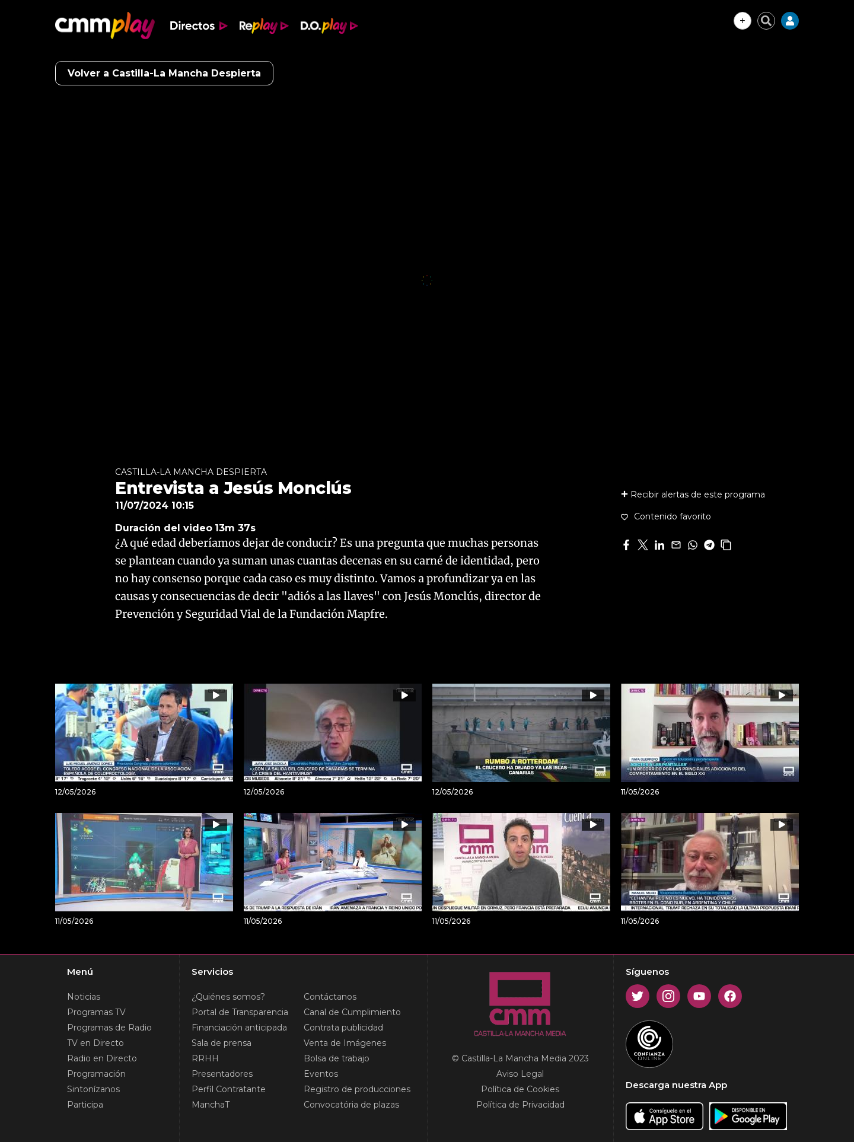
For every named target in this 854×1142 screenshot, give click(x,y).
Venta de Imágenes (345, 1043)
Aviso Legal (520, 1073)
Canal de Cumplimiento (352, 1012)
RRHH (205, 1058)
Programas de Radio (109, 1027)
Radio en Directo (102, 1058)
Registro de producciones (357, 1089)
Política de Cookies (520, 1089)
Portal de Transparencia (240, 1012)
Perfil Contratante (229, 1089)
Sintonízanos (93, 1089)
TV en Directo (95, 1043)
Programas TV (96, 1012)
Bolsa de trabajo (336, 1058)
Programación (96, 1073)
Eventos (321, 1073)
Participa (85, 1104)
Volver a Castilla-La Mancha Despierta (164, 73)
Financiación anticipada (239, 1027)
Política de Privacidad (520, 1104)
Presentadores (222, 1073)
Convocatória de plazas (351, 1104)
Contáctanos (330, 996)
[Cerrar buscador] (766, 21)
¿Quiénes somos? (228, 996)
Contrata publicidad (343, 1027)
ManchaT (211, 1104)
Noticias (83, 996)
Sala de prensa (221, 1043)
